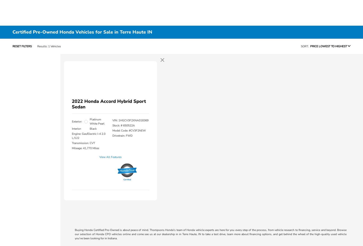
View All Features (110, 157)
